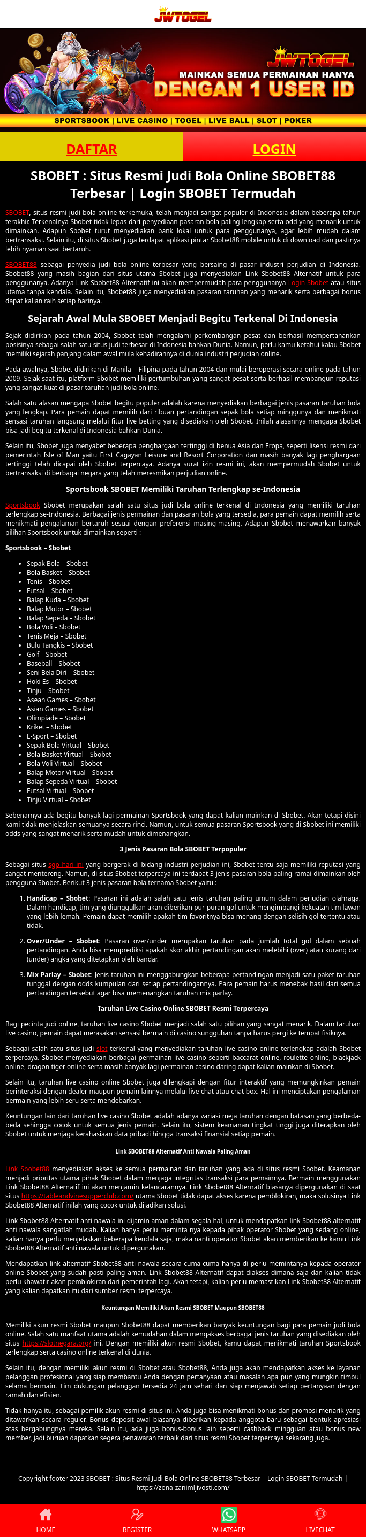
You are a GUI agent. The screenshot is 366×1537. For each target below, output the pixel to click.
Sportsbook (22, 505)
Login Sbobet (308, 282)
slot (101, 1048)
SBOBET (17, 212)
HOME (45, 1520)
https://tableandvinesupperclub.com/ (77, 1196)
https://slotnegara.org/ (57, 1343)
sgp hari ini (66, 864)
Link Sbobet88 (27, 1168)
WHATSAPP (228, 1520)
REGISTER (137, 1520)
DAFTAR (91, 149)
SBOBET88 (21, 264)
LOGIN (274, 149)
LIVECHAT (320, 1520)
